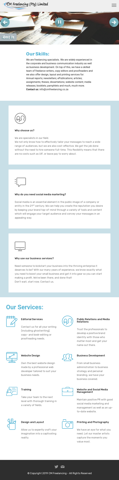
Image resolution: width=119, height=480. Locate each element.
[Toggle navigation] (114, 5)
